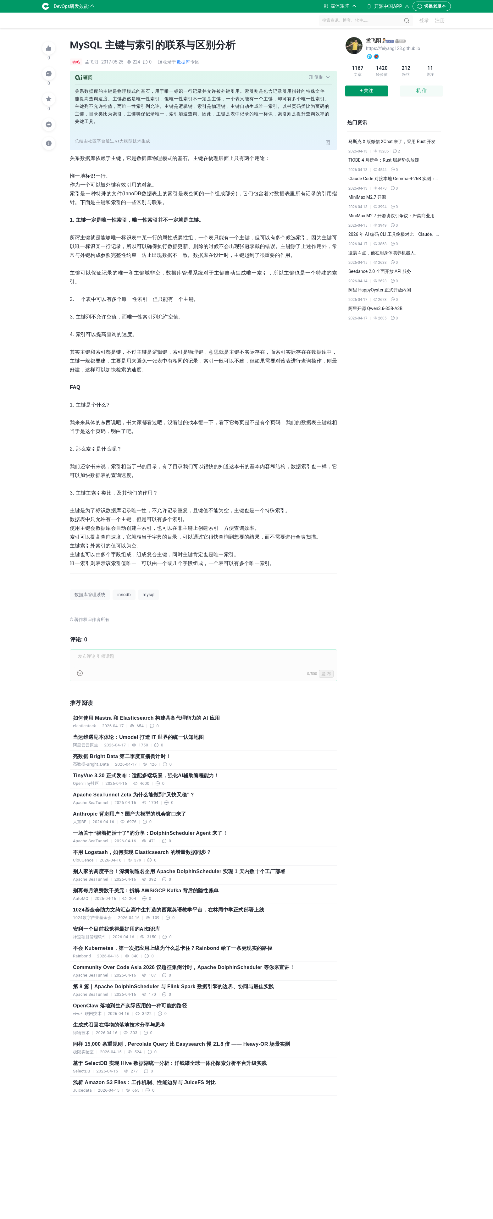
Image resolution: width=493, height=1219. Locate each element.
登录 (424, 21)
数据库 (183, 61)
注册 (440, 21)
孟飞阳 (373, 40)
